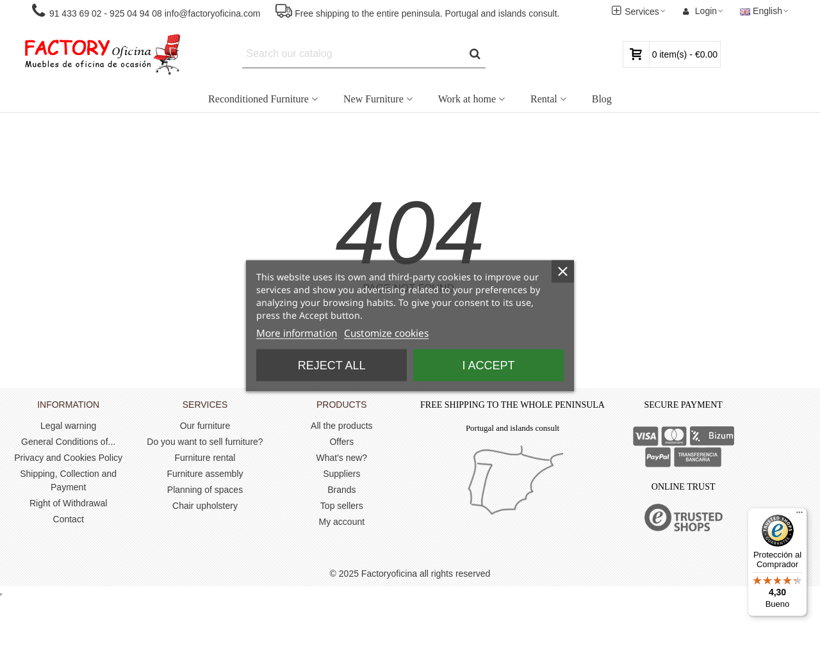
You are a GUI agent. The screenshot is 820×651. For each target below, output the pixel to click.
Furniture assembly (205, 474)
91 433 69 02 (74, 13)
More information (296, 332)
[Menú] (799, 515)
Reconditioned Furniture (258, 98)
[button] (145, 11)
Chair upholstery (205, 506)
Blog (602, 98)
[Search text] (353, 53)
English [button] (765, 11)
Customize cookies (386, 332)
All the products (342, 426)
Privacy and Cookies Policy (68, 458)
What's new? (341, 458)
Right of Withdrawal (68, 503)
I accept (488, 364)
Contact (68, 519)
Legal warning (68, 426)
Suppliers (341, 474)
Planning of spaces (205, 490)
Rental (543, 98)
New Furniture (373, 98)
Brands (341, 490)
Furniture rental (205, 458)
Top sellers (341, 506)
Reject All (332, 364)
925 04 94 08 (136, 13)
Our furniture (205, 426)
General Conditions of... (68, 442)
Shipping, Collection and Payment (68, 480)
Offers (341, 442)
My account (342, 522)
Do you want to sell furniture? (205, 442)
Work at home (467, 98)
